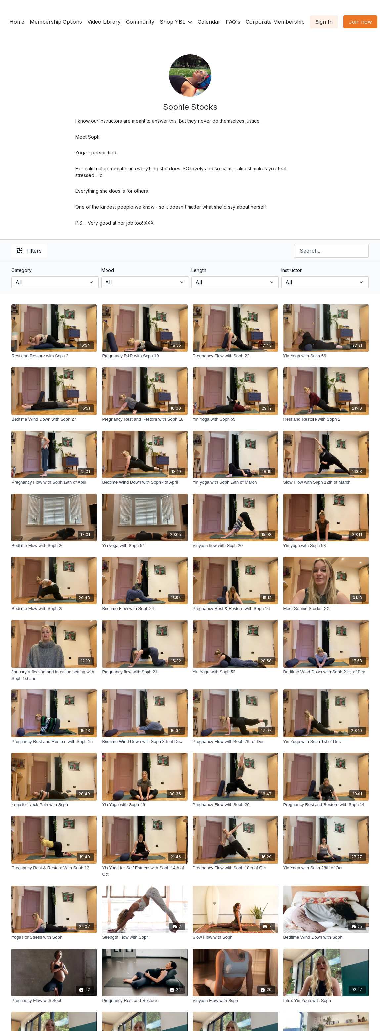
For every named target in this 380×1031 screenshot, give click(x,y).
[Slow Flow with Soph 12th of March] (326, 482)
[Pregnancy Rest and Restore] (144, 1000)
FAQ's (233, 22)
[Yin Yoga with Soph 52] (235, 672)
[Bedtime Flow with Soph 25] (54, 608)
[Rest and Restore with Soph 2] (326, 419)
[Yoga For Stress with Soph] (54, 937)
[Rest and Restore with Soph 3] (54, 356)
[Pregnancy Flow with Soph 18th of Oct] (235, 868)
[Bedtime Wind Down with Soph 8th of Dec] (144, 741)
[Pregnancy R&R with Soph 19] (144, 356)
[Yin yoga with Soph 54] (144, 545)
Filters (29, 250)
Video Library (104, 22)
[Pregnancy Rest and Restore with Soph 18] (144, 419)
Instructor (291, 270)
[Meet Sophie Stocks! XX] (326, 608)
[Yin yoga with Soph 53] (326, 545)
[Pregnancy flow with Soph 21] (144, 672)
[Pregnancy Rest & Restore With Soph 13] (54, 868)
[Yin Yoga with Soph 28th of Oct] (326, 868)
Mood (107, 270)
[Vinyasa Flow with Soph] (235, 1000)
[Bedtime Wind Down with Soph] (326, 937)
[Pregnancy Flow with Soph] (54, 1000)
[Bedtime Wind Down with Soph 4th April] (144, 482)
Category (21, 270)
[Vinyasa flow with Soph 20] (235, 545)
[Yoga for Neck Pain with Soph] (54, 805)
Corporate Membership (275, 22)
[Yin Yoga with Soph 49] (144, 805)
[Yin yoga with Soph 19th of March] (235, 482)
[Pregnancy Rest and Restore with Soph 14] (326, 805)
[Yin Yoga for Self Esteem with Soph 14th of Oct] (144, 871)
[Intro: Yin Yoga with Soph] (326, 1000)
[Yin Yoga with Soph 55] (235, 419)
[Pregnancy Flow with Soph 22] (235, 356)
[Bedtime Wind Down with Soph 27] (54, 419)
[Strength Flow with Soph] (144, 937)
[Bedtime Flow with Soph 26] (54, 545)
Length (198, 270)
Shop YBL (176, 22)
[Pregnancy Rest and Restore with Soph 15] (54, 741)
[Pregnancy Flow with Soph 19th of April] (54, 482)
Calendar (209, 22)
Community (140, 22)
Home (16, 22)
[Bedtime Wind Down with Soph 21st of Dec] (326, 672)
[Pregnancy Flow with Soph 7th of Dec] (235, 741)
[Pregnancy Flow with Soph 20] (235, 805)
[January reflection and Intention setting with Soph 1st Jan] (54, 675)
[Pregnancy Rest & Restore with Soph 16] (235, 608)
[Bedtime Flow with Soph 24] (144, 608)
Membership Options (56, 22)
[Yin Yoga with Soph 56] (326, 356)
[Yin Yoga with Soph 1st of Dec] (326, 741)
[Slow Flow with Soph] (235, 937)
